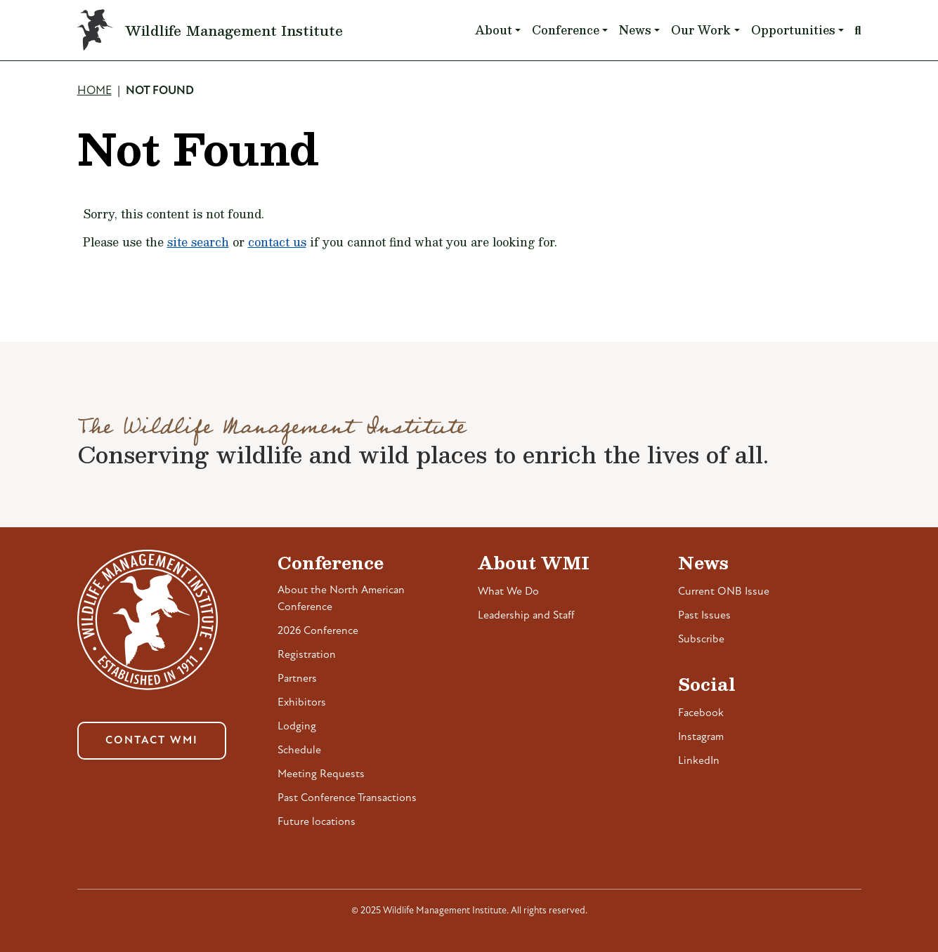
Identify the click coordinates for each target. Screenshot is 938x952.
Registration (307, 655)
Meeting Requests (321, 774)
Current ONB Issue (723, 591)
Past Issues (704, 615)
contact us (277, 241)
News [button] (635, 29)
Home (94, 91)
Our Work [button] (701, 29)
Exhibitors (302, 702)
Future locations (317, 822)
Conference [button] (565, 29)
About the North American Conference (341, 599)
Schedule (299, 750)
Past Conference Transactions (347, 798)
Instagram (701, 737)
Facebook (701, 713)
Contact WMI (151, 740)
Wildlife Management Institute (234, 30)
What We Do (508, 591)
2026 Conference (318, 631)
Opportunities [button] (793, 29)
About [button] (493, 29)
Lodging (297, 726)
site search (198, 241)
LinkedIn (698, 761)
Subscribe (701, 639)
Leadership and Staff (526, 615)
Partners (297, 679)
